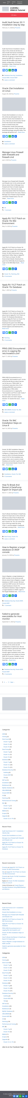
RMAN (4, 811)
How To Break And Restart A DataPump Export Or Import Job (12, 487)
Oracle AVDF (5, 77)
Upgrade (4, 816)
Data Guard (5, 739)
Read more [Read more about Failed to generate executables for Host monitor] (12, 660)
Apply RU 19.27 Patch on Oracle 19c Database (13, 285)
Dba (3, 872)
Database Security (9, 75)
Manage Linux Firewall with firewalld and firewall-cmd (12, 154)
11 (9, 682)
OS (5, 208)
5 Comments (8, 476)
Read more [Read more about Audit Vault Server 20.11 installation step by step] (12, 66)
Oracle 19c (7, 274)
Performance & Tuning (9, 800)
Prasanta (4, 867)
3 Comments (8, 340)
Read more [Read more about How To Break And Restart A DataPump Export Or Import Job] (21, 527)
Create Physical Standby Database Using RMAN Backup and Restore (14, 887)
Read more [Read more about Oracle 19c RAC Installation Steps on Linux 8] (9, 465)
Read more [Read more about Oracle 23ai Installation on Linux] (21, 132)
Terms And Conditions (19, 2)
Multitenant (5, 785)
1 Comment (7, 210)
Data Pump (7, 536)
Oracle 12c (7, 744)
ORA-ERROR (7, 410)
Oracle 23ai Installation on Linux (13, 89)
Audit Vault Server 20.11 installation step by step (13, 23)
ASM (3, 734)
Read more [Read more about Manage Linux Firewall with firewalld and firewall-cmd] (10, 198)
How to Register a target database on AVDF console (13, 549)
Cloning (4, 736)
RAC (18, 274)
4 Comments (8, 276)
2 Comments (8, 674)
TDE (5, 777)
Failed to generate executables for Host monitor (12, 616)
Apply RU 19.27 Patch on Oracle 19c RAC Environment (13, 221)
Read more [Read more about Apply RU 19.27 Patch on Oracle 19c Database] (5, 328)
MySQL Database (7, 788)
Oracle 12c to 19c (9, 818)
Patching (13, 274)
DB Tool (4, 780)
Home (4, 2)
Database (5, 759)
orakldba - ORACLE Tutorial (17, 9)
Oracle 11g (7, 742)
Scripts (4, 813)
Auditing (6, 772)
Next (12, 682)
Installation (19, 75)
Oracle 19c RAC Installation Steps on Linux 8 (12, 423)
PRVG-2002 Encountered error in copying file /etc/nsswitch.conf (13, 351)
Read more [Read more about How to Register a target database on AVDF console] (22, 591)
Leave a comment (9, 80)
